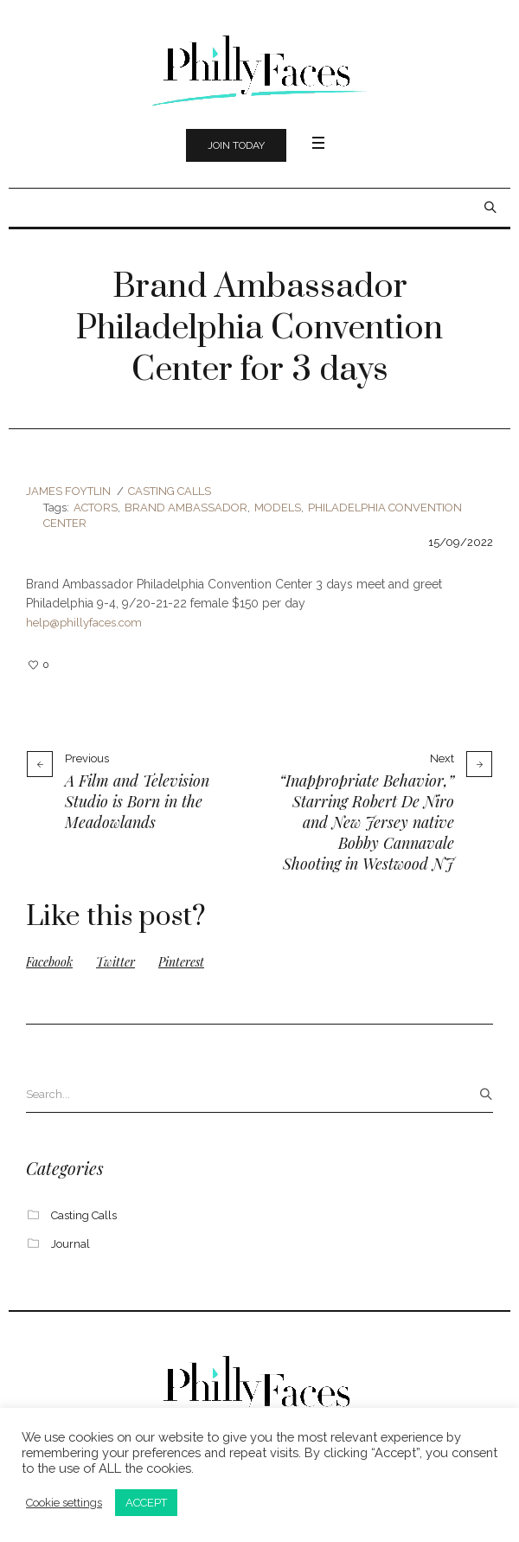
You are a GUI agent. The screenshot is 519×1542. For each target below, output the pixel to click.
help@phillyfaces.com (84, 622)
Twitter (115, 962)
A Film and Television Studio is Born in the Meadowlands (137, 801)
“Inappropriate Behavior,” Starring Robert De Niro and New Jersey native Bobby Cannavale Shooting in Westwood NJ (366, 822)
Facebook (49, 962)
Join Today (236, 145)
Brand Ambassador (186, 507)
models (277, 507)
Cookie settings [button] (64, 1502)
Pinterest (181, 962)
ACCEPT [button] (146, 1502)
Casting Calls (169, 491)
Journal (70, 1243)
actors (96, 507)
